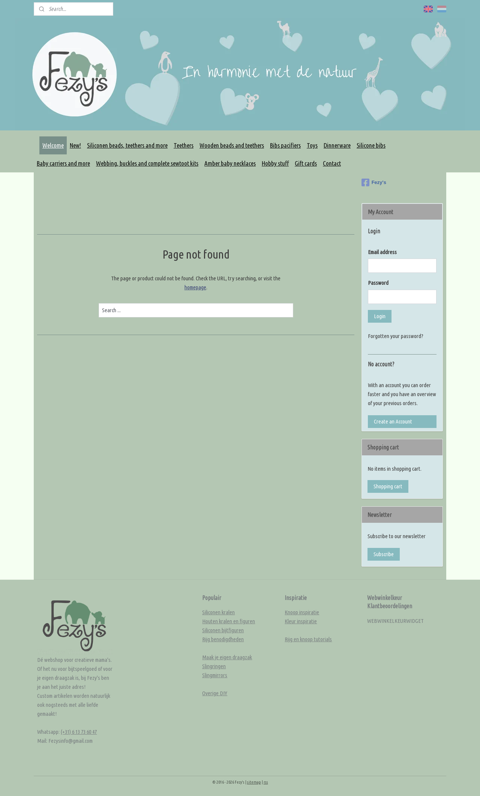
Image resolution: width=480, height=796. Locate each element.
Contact (332, 163)
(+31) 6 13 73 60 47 (79, 732)
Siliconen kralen (218, 612)
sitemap (254, 782)
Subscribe (384, 554)
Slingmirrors (214, 675)
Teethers (184, 145)
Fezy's (374, 182)
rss (266, 782)
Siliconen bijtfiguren (223, 630)
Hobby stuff (275, 163)
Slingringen (214, 666)
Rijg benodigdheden (223, 639)
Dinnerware (337, 145)
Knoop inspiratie (302, 612)
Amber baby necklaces (230, 163)
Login (380, 316)
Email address (382, 252)
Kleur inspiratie (301, 621)
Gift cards (306, 163)
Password (378, 283)
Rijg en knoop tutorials (308, 639)
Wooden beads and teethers (232, 145)
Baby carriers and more (63, 163)
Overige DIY (214, 693)
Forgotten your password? (395, 336)
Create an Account (393, 421)
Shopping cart (388, 486)
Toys (312, 145)
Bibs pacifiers (285, 145)
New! (75, 145)
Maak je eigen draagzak (227, 657)
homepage (195, 287)
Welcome (53, 145)
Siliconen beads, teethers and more (127, 145)
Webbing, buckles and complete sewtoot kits (147, 163)
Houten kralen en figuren (228, 621)
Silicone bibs (371, 145)
